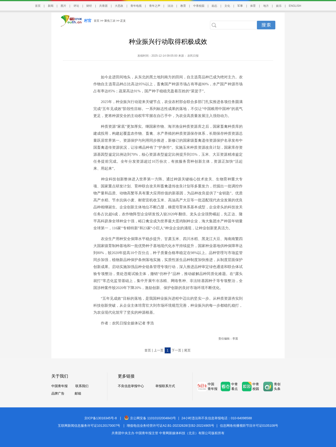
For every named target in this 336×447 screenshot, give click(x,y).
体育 (253, 5)
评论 (76, 5)
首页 (38, 5)
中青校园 (198, 5)
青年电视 (136, 5)
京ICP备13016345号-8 (100, 418)
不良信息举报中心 (131, 386)
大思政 (119, 5)
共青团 (103, 5)
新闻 (50, 5)
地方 (266, 5)
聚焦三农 (110, 20)
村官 (87, 21)
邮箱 (78, 393)
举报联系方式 (165, 386)
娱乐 (279, 5)
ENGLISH (295, 5)
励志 (214, 5)
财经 (89, 5)
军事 (240, 5)
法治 (170, 5)
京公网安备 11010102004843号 (150, 418)
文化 (227, 5)
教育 (183, 5)
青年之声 (154, 5)
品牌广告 (57, 393)
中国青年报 (59, 386)
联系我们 (81, 386)
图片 (63, 5)
